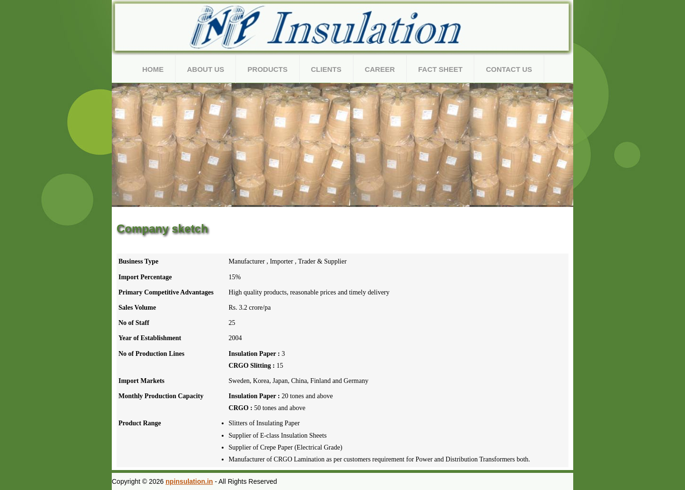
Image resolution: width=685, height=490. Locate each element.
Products (267, 69)
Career (380, 69)
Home (153, 69)
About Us (205, 69)
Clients (326, 69)
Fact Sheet (440, 69)
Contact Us (509, 69)
